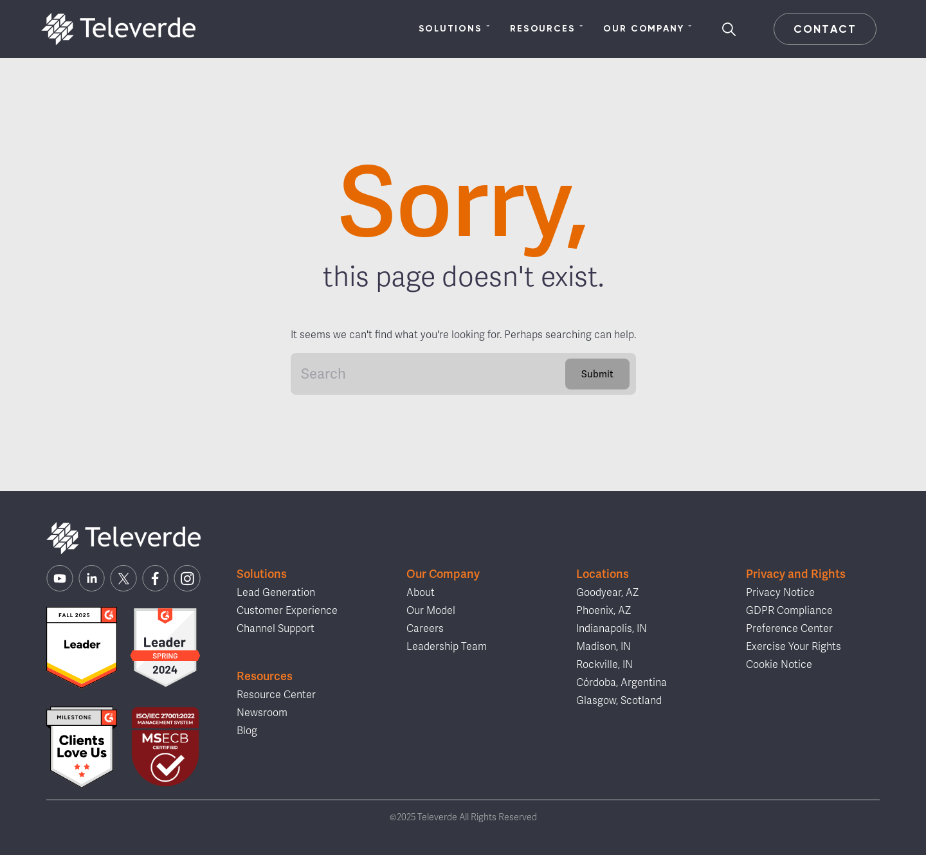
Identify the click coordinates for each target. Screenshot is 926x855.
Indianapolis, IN (611, 628)
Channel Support (275, 628)
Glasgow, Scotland (619, 700)
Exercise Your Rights (793, 646)
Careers (425, 628)
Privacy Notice (780, 592)
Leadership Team (446, 646)
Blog (247, 730)
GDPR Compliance (789, 610)
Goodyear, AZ (607, 592)
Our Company (648, 28)
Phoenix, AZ (603, 610)
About (420, 592)
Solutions (455, 28)
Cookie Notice (779, 664)
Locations (602, 573)
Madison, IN (603, 646)
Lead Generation (276, 592)
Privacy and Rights (796, 573)
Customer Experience (287, 610)
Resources (547, 28)
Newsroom (262, 712)
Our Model (430, 610)
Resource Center (276, 694)
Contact (825, 28)
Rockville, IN (604, 664)
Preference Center (789, 628)
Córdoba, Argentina (621, 682)
